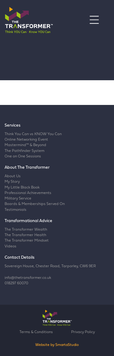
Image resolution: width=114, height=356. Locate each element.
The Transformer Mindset (27, 241)
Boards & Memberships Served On (35, 204)
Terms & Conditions (36, 332)
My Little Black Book (22, 187)
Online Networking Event (26, 140)
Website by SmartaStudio (57, 345)
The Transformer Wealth (26, 230)
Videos (10, 246)
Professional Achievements (28, 193)
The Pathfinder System (24, 151)
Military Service (18, 198)
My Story (12, 182)
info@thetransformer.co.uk (28, 278)
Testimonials (15, 210)
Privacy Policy (83, 332)
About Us (13, 176)
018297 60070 (16, 283)
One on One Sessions (23, 156)
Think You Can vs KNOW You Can (33, 134)
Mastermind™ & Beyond (25, 145)
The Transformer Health (25, 235)
